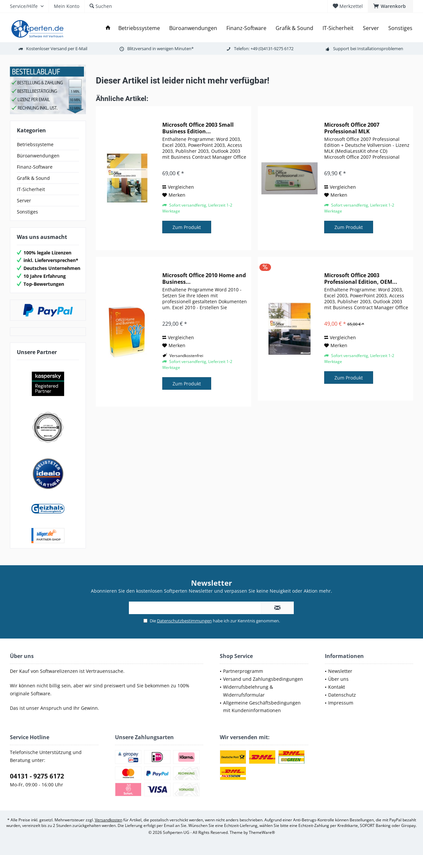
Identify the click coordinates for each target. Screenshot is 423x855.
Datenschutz (342, 695)
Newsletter (340, 671)
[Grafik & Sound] (294, 28)
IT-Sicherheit (31, 189)
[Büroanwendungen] (193, 28)
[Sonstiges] (400, 28)
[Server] (371, 28)
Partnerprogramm (243, 671)
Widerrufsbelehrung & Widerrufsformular (248, 691)
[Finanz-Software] (246, 28)
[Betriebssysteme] (139, 28)
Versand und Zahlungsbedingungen (263, 679)
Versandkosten (108, 820)
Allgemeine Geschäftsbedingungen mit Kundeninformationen (262, 707)
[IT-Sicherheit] (338, 28)
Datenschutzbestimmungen (184, 621)
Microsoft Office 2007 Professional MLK (351, 128)
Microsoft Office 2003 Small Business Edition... (198, 128)
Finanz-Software (35, 167)
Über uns (338, 679)
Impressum (340, 703)
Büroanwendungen (38, 155)
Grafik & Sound (33, 178)
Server (24, 200)
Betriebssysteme (35, 144)
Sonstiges (27, 212)
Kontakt (336, 687)
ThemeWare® (262, 832)
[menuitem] (390, 6)
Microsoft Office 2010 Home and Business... (204, 278)
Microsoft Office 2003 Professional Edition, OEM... (360, 278)
